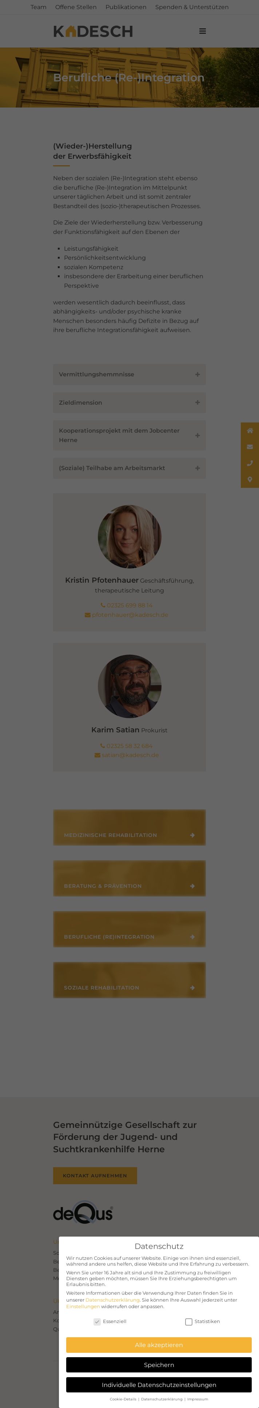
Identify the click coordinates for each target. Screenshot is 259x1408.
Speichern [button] (159, 1360)
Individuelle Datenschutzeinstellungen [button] (159, 1380)
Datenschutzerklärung (112, 1295)
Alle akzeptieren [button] (159, 1340)
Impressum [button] (197, 1395)
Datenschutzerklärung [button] (162, 1395)
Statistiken (202, 1317)
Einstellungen (83, 1302)
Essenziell (110, 1317)
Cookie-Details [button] (124, 1395)
